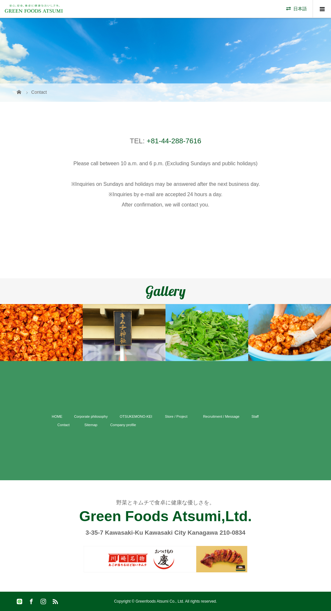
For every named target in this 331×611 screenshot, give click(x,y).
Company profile (123, 425)
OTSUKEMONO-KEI (136, 416)
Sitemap (90, 425)
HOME (57, 416)
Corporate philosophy (91, 416)
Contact (63, 425)
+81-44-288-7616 (174, 141)
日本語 (300, 8)
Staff (255, 416)
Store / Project (176, 416)
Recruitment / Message (221, 416)
